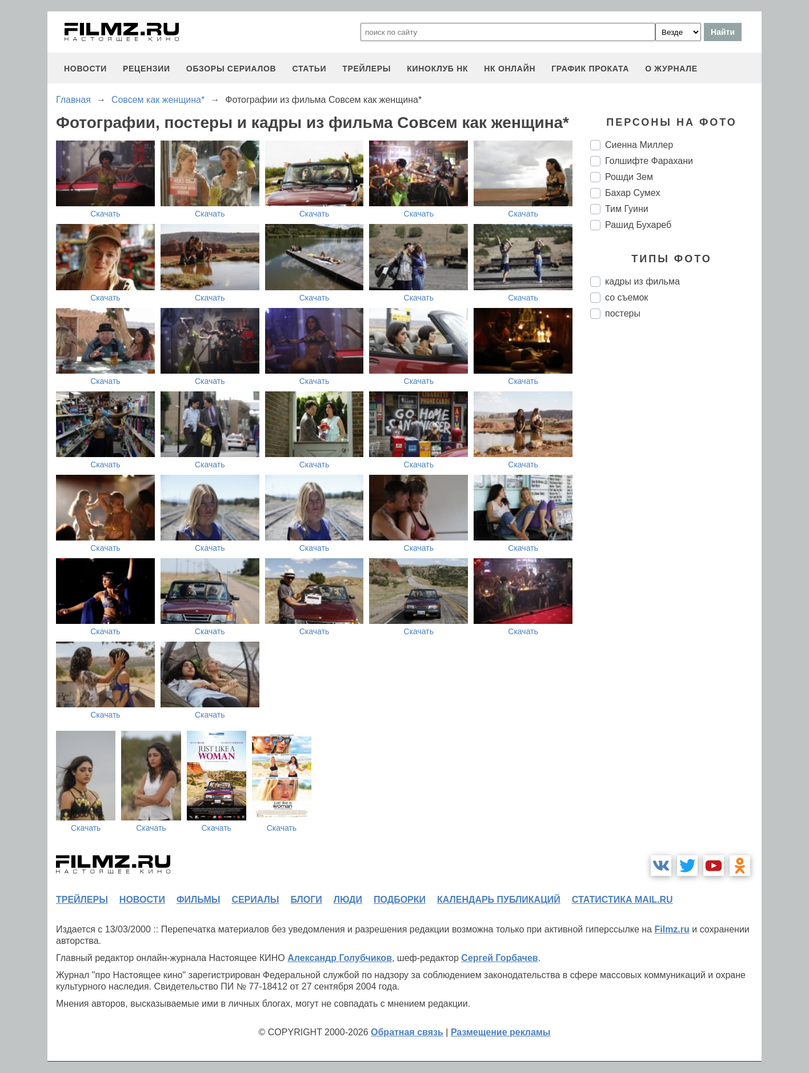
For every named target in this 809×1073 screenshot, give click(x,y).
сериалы (255, 899)
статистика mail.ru (622, 899)
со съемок (626, 297)
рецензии (146, 68)
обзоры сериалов (231, 68)
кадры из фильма (642, 281)
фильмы (198, 899)
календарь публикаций (498, 899)
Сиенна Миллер (639, 145)
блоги (306, 899)
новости (85, 68)
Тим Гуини (626, 209)
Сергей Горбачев (499, 958)
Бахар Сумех (632, 193)
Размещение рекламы (501, 1032)
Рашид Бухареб (638, 225)
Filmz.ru (671, 929)
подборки (400, 899)
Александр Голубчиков (339, 958)
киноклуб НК (437, 68)
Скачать (105, 213)
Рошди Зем (629, 177)
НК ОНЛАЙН (509, 68)
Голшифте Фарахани (649, 161)
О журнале (671, 68)
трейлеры (366, 68)
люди (348, 899)
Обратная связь (407, 1032)
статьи (309, 68)
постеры (622, 313)
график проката (590, 68)
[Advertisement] (676, 518)
